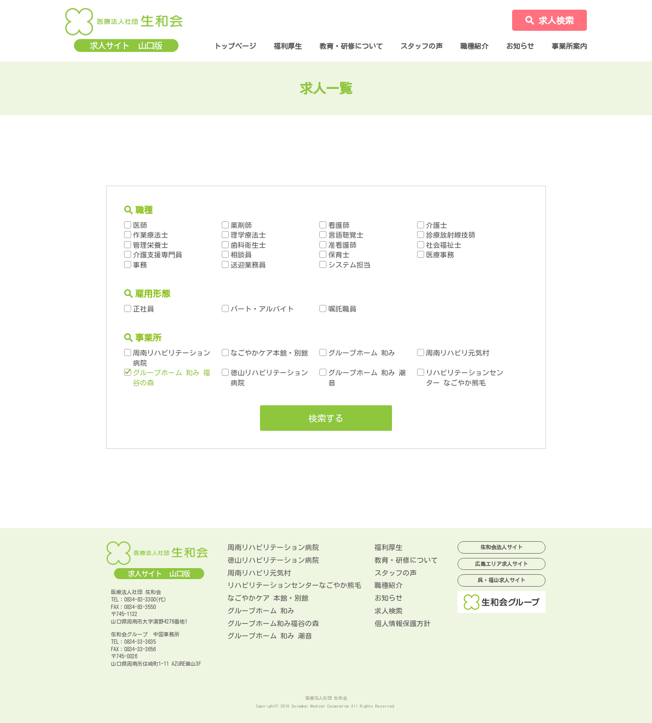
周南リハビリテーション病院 (273, 547)
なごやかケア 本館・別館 (267, 598)
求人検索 (388, 610)
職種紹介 (474, 46)
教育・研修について (351, 46)
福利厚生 (288, 46)
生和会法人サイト (501, 547)
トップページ (235, 46)
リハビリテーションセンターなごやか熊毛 (294, 585)
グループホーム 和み (260, 610)
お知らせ (520, 46)
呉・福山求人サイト (501, 580)
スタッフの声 (421, 46)
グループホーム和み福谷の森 (273, 623)
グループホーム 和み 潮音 (269, 635)
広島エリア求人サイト (501, 563)
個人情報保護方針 (402, 623)
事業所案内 (569, 46)
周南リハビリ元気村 (259, 572)
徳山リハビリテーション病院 (273, 560)
